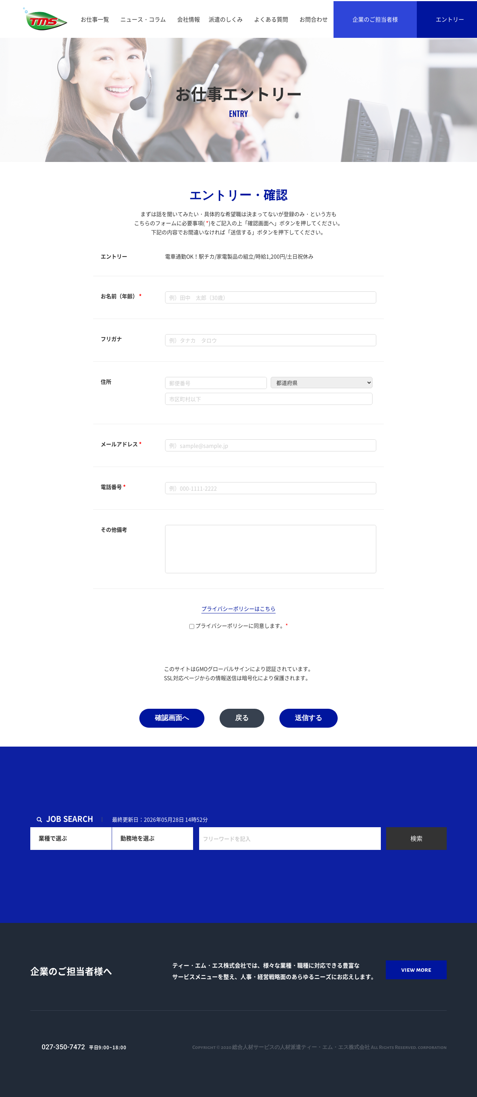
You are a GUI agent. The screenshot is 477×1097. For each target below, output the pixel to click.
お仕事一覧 (95, 19)
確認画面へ (172, 718)
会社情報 (188, 19)
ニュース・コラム (143, 19)
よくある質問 (271, 19)
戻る (242, 718)
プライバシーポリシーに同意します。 (238, 625)
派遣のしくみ (226, 19)
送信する (308, 718)
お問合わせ (313, 19)
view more (416, 969)
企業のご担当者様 (375, 19)
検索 (416, 838)
